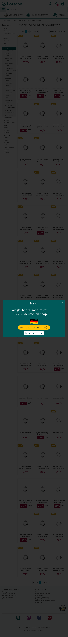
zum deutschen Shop (34, 327)
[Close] (62, 302)
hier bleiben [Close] (33, 333)
